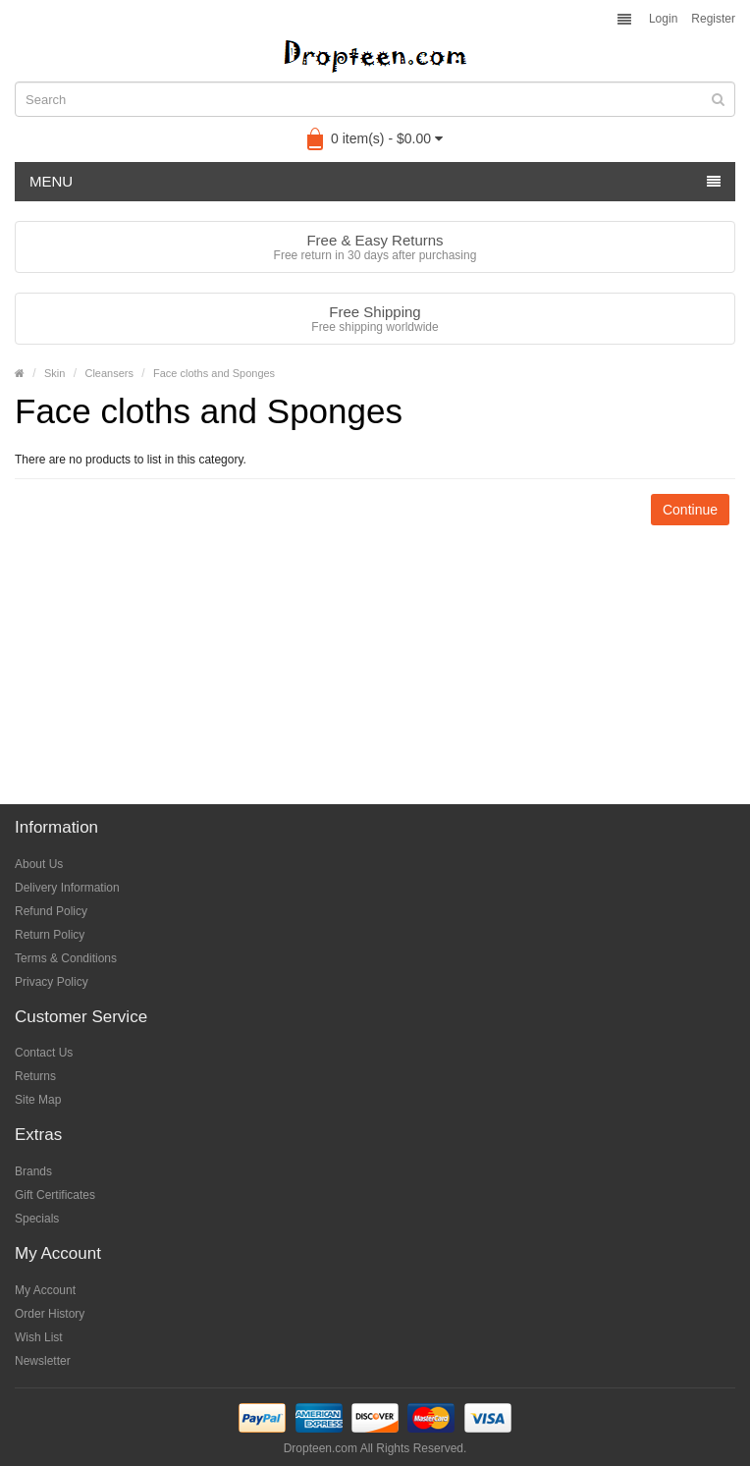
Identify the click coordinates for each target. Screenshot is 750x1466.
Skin (54, 373)
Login (663, 19)
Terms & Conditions (66, 958)
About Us (39, 864)
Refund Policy (51, 911)
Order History (49, 1314)
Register (713, 19)
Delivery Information (67, 888)
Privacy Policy (51, 982)
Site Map (38, 1100)
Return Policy (49, 935)
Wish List (39, 1337)
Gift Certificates (55, 1195)
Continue (690, 509)
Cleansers (109, 373)
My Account (45, 1290)
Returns (35, 1076)
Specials (37, 1218)
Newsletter (43, 1361)
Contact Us (44, 1052)
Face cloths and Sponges (214, 373)
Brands (33, 1171)
